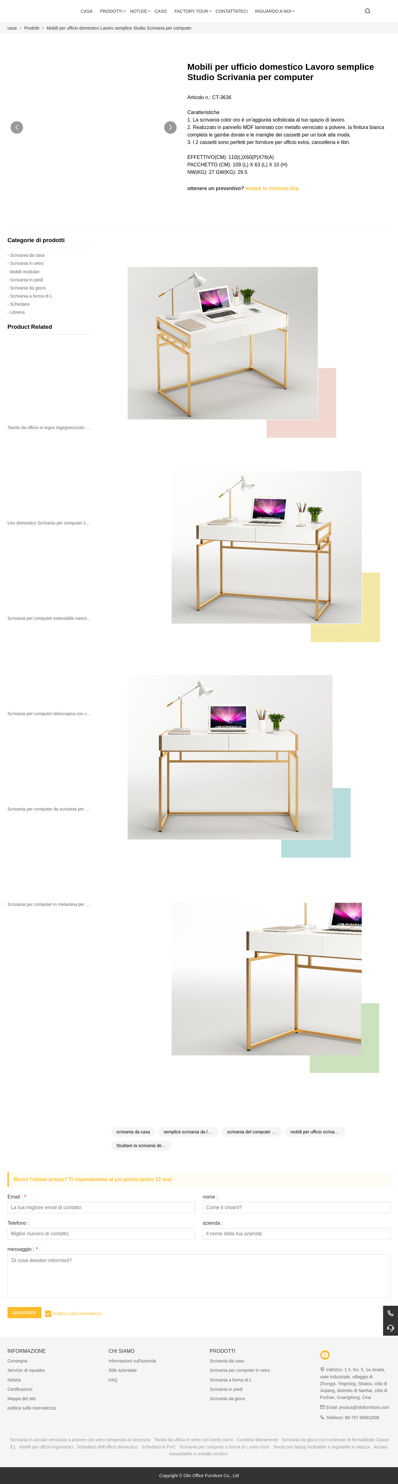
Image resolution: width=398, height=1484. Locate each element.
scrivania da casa (133, 1131)
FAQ (113, 1379)
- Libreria (16, 312)
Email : (16, 1196)
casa (12, 28)
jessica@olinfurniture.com (364, 1407)
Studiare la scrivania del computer (143, 1145)
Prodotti (31, 28)
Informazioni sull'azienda (132, 1360)
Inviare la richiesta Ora (272, 188)
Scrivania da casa (227, 1360)
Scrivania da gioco (227, 1398)
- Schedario (18, 304)
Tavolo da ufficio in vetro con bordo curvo (193, 1439)
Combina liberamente (257, 1439)
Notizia (14, 1379)
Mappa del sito (21, 1398)
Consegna (17, 1360)
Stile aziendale (123, 1370)
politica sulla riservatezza (31, 1407)
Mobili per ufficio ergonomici (46, 1446)
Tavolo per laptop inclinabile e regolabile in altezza (321, 1446)
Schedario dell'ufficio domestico (107, 1446)
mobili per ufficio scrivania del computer (317, 1131)
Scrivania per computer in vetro (240, 1370)
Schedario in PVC (158, 1446)
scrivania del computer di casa (254, 1131)
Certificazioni (19, 1389)
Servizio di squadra (25, 1370)
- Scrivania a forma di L (29, 296)
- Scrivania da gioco (26, 287)
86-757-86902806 (362, 1417)
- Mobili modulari (23, 271)
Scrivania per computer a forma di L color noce (224, 1446)
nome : (210, 1196)
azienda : (213, 1223)
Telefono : (18, 1223)
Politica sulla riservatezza (77, 1313)
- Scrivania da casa (25, 255)
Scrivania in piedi (226, 1389)
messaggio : (22, 1249)
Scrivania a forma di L (231, 1379)
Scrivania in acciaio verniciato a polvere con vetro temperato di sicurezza (80, 1439)
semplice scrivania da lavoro (191, 1131)
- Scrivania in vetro (25, 263)
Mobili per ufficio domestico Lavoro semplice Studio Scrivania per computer (119, 28)
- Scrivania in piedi (25, 279)
